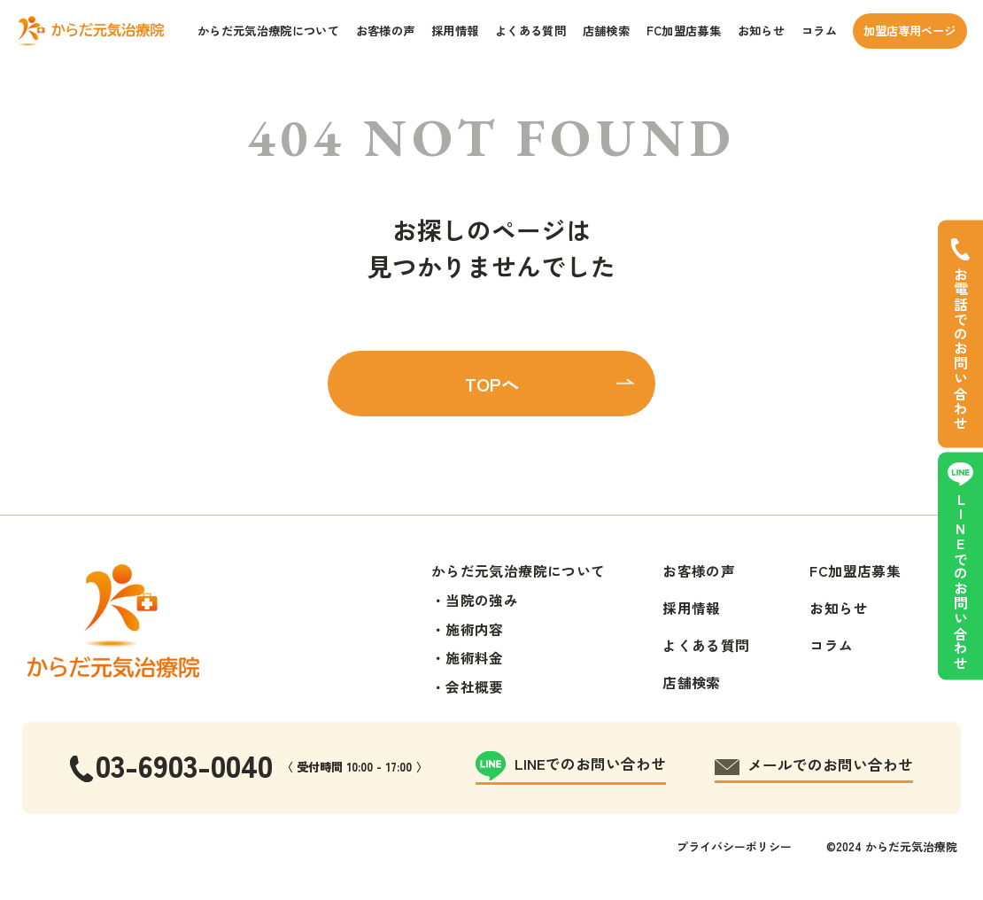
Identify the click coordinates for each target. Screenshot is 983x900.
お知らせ (761, 30)
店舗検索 (606, 30)
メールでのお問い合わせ (830, 764)
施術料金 (474, 658)
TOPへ (492, 383)
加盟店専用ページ (909, 30)
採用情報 (454, 30)
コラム (819, 30)
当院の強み (481, 600)
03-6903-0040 (184, 764)
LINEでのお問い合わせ (960, 581)
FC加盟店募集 (683, 30)
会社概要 (474, 687)
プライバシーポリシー (734, 846)
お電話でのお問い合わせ (960, 349)
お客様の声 (385, 30)
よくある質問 (530, 30)
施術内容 (474, 629)
